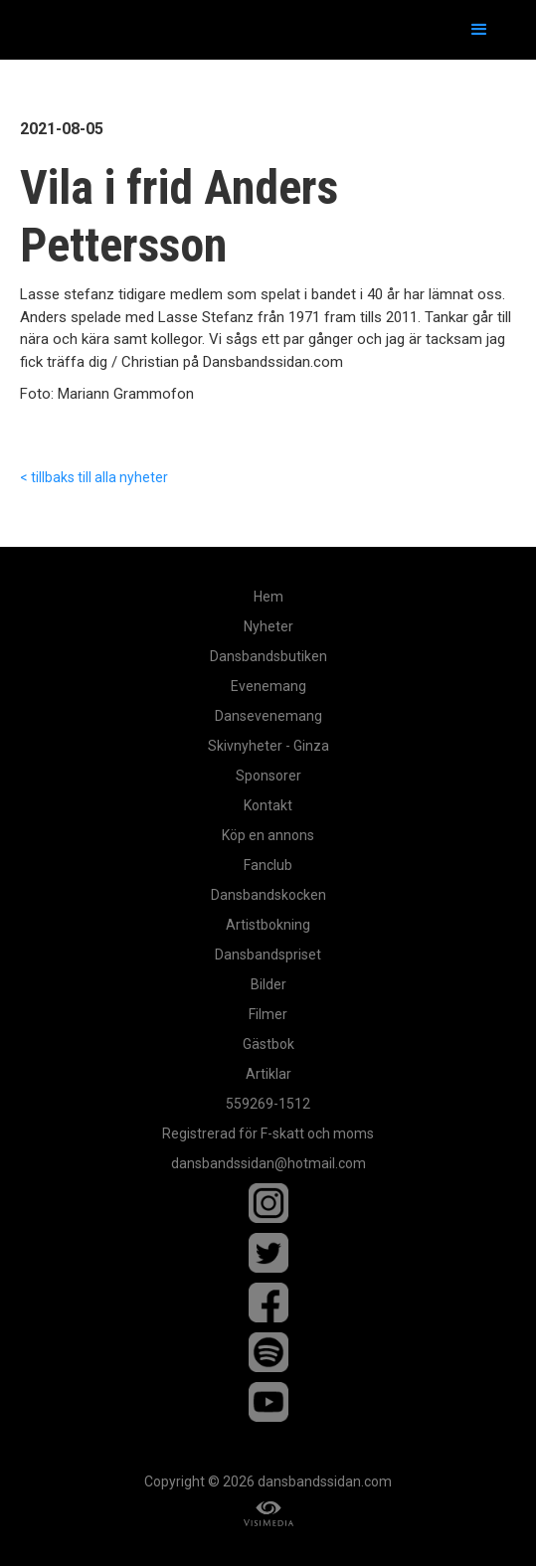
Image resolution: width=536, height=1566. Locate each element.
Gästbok (268, 1044)
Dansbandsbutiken (268, 656)
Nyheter (268, 626)
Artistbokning (268, 925)
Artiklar (268, 1074)
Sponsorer (268, 775)
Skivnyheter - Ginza (268, 746)
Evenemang (268, 686)
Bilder (268, 984)
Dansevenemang (268, 716)
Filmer (268, 1014)
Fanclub (268, 865)
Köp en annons (268, 835)
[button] (479, 30)
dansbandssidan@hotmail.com (268, 1163)
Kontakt (268, 805)
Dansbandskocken (268, 895)
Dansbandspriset (268, 954)
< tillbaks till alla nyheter (94, 477)
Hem (268, 597)
